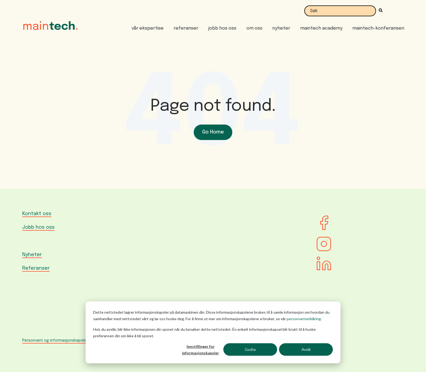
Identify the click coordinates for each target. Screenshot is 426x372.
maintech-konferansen (378, 28)
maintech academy (321, 28)
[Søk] (379, 10)
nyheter (281, 28)
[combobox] (340, 10)
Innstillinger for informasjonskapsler (200, 349)
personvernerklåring (304, 318)
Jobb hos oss (38, 227)
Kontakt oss (36, 213)
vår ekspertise (147, 28)
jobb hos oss (222, 28)
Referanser (36, 268)
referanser (186, 28)
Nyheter (32, 254)
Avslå (306, 349)
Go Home (213, 132)
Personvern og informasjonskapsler (55, 340)
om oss (254, 28)
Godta (250, 349)
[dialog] (213, 332)
